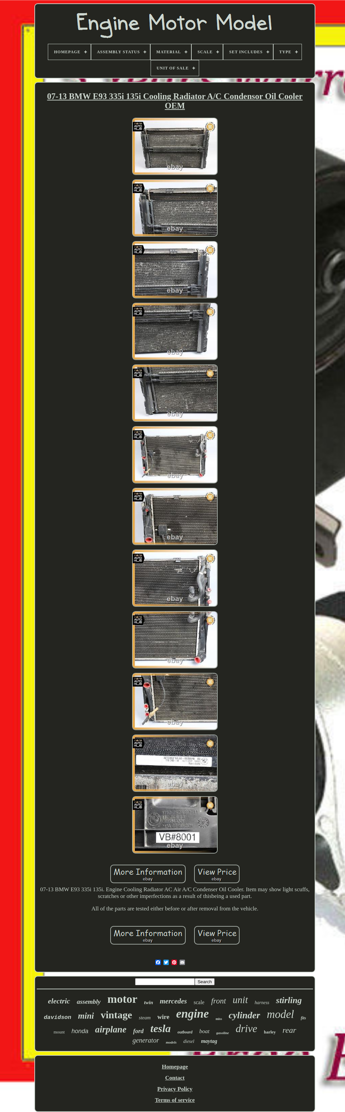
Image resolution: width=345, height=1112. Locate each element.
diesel (188, 1041)
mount (59, 1031)
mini (86, 1015)
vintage (116, 1014)
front (218, 1001)
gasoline (222, 1033)
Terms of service (175, 1100)
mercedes (173, 1001)
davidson (57, 1017)
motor (122, 999)
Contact (175, 1078)
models (171, 1042)
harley (270, 1031)
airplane (110, 1029)
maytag (209, 1041)
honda (79, 1031)
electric (59, 1001)
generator (145, 1040)
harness (262, 1002)
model (280, 1014)
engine (192, 1013)
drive (246, 1028)
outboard (185, 1032)
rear (289, 1030)
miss (219, 1019)
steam (145, 1017)
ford (138, 1031)
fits (303, 1018)
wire (163, 1016)
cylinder (244, 1015)
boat (204, 1031)
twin (148, 1002)
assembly (89, 1001)
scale (199, 1002)
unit (240, 999)
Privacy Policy (174, 1089)
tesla (160, 1028)
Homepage (175, 1066)
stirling (289, 1000)
